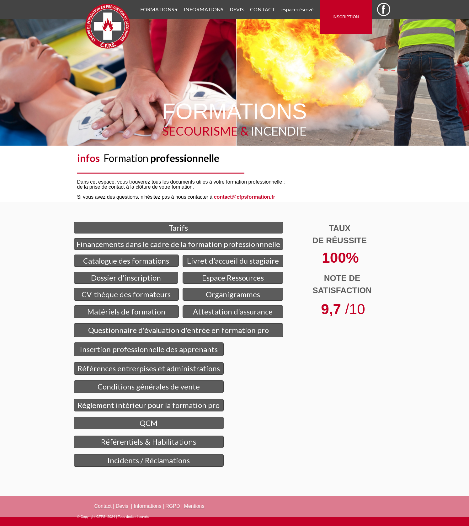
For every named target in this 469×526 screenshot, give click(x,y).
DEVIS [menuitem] (237, 9)
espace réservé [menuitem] (297, 9)
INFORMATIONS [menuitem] (203, 9)
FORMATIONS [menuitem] (159, 9)
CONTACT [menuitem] (262, 9)
